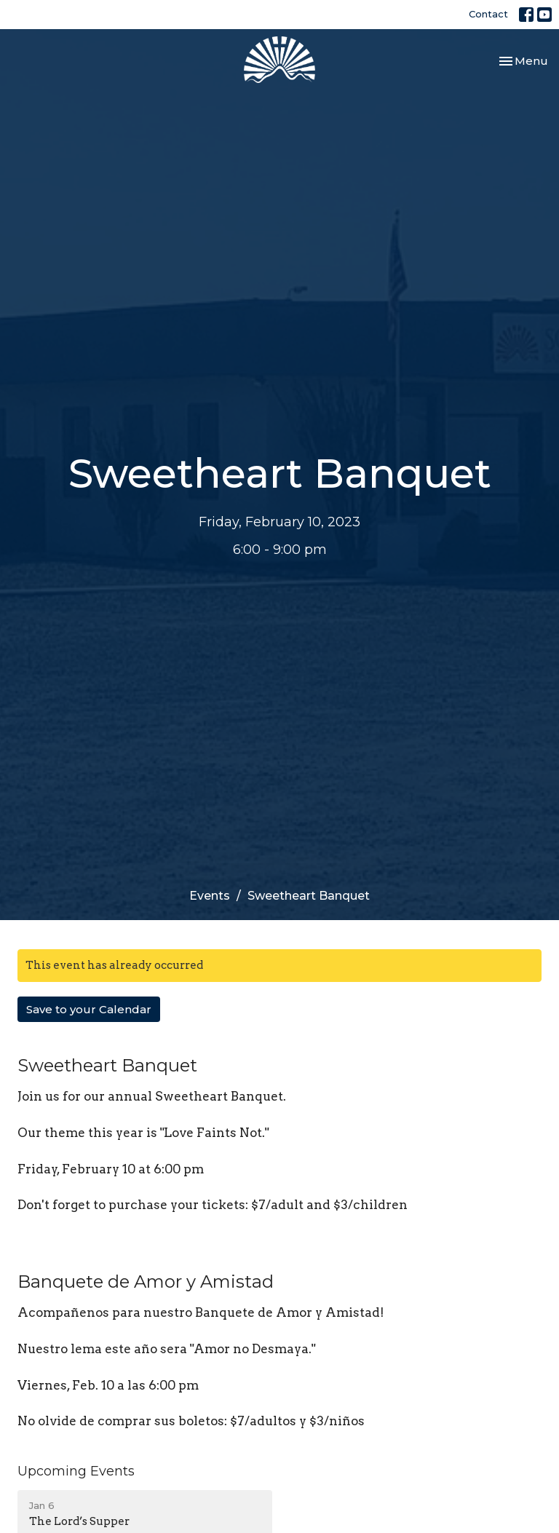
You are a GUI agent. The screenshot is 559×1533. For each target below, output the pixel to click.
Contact (488, 14)
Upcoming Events (76, 1471)
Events (209, 896)
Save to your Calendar (88, 1009)
